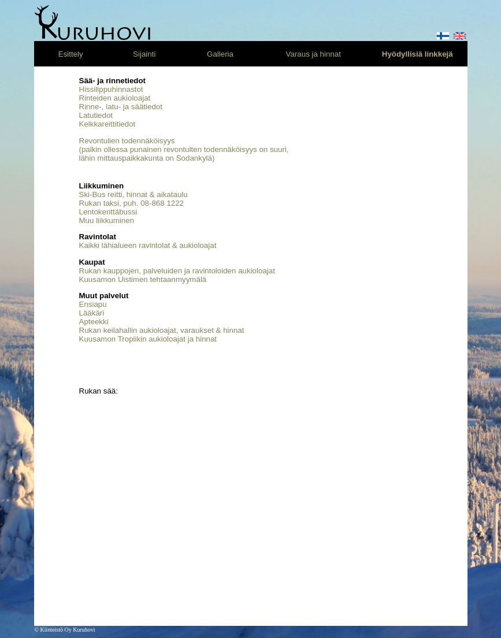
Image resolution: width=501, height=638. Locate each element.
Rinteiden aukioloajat (115, 98)
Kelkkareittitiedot (107, 124)
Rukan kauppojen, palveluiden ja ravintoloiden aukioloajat (177, 270)
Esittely (70, 54)
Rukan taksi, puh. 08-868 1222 (131, 203)
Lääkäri (92, 313)
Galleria (220, 54)
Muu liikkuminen (107, 220)
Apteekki (94, 321)
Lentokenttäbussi (108, 211)
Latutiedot (96, 115)
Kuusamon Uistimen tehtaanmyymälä (143, 279)
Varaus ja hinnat (313, 54)
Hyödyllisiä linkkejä (417, 54)
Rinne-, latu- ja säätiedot (120, 106)
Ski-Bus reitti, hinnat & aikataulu (133, 194)
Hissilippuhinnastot (111, 89)
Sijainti (144, 54)
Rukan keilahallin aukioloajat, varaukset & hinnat (161, 330)
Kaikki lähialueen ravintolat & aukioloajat (148, 245)
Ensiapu (93, 304)
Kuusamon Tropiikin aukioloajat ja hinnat (148, 339)
